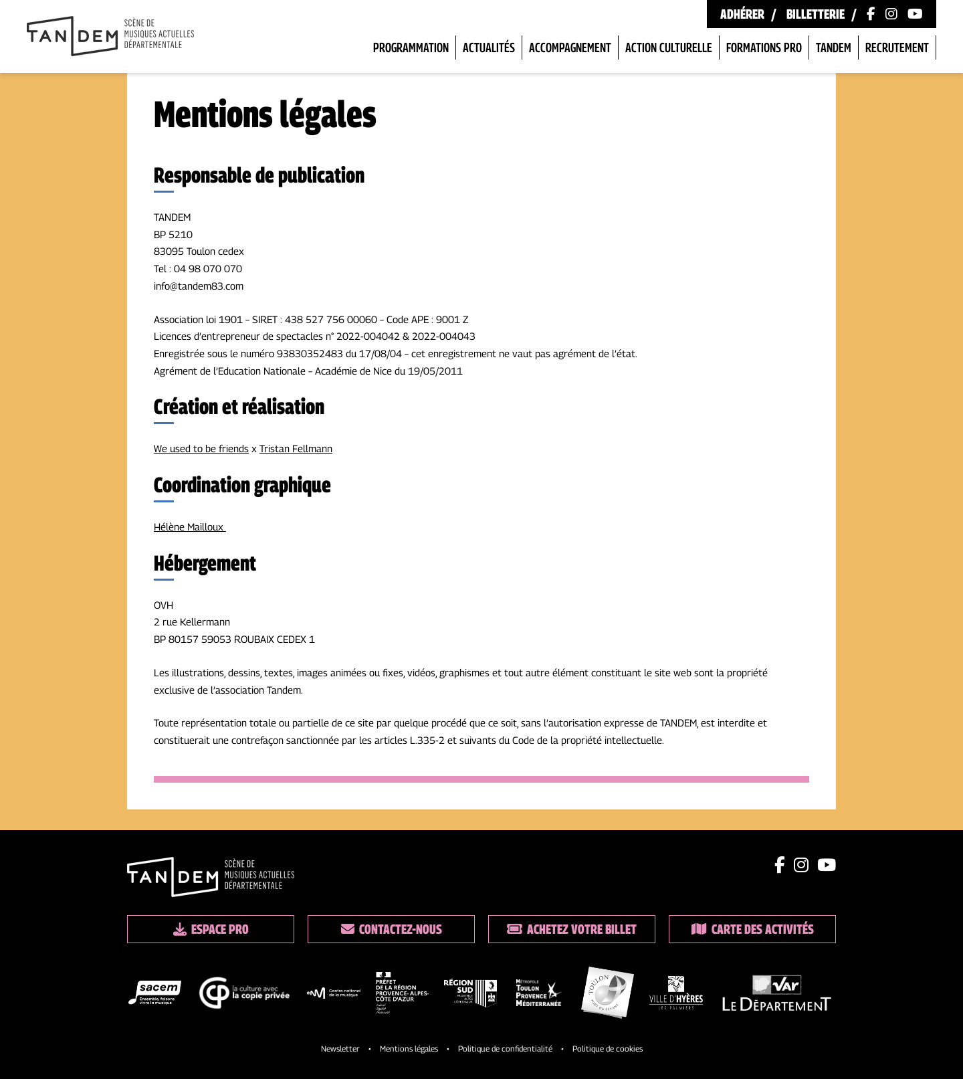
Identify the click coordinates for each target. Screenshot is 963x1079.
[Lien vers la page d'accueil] (110, 37)
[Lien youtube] (826, 865)
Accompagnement (570, 47)
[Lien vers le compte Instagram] (891, 14)
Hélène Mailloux (190, 526)
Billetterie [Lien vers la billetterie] (815, 14)
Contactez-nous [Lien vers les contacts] (391, 929)
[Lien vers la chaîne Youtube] (915, 14)
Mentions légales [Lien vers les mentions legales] (409, 1049)
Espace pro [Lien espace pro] (211, 929)
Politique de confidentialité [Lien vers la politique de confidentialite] (505, 1049)
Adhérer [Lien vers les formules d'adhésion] (742, 14)
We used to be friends (201, 448)
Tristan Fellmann (295, 448)
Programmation (411, 47)
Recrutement (897, 47)
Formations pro (764, 47)
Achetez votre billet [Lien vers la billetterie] (572, 929)
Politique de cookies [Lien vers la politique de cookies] (607, 1049)
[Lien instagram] (801, 865)
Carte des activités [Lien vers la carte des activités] (752, 929)
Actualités (489, 47)
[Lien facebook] (779, 865)
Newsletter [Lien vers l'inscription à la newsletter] (340, 1049)
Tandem (833, 47)
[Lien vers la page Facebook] (871, 14)
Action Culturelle (668, 47)
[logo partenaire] (154, 995)
